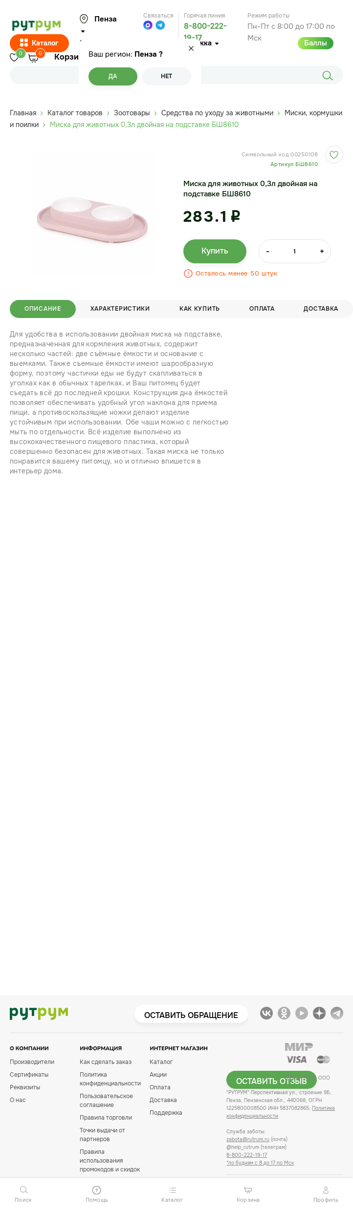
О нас (18, 1100)
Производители (32, 1062)
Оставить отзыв (271, 1081)
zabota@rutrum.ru (247, 1139)
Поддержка (166, 1113)
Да (113, 76)
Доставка (163, 1100)
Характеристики (120, 309)
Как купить (199, 309)
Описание (42, 309)
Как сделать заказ (106, 1062)
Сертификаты (29, 1075)
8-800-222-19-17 (246, 1155)
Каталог (39, 43)
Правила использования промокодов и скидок (110, 1160)
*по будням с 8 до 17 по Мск (260, 1163)
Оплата (261, 309)
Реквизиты (25, 1087)
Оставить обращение (191, 1015)
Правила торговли (106, 1118)
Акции (158, 1075)
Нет (166, 76)
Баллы (315, 43)
